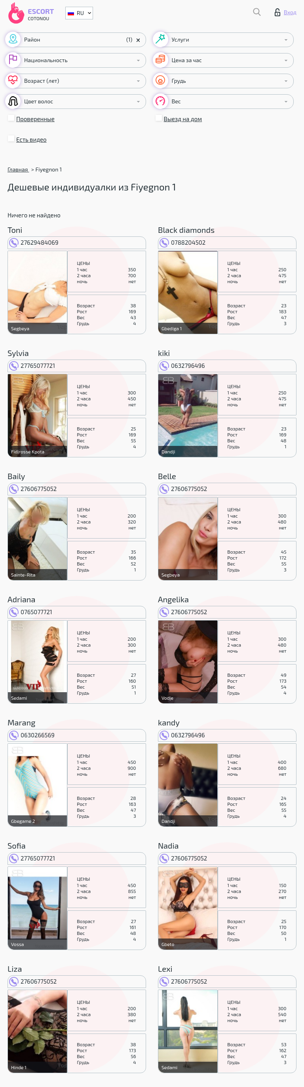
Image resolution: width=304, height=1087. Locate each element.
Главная (18, 169)
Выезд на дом (183, 118)
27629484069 (33, 242)
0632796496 (182, 365)
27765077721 (32, 365)
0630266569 (32, 735)
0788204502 (182, 242)
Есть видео (31, 139)
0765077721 (30, 611)
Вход (285, 12)
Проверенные (35, 118)
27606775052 (33, 488)
